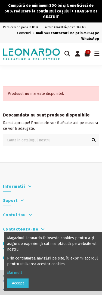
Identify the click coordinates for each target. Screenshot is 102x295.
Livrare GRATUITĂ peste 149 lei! (65, 27)
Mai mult (15, 272)
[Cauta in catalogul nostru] (93, 140)
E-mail (37, 33)
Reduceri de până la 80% (21, 27)
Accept (18, 283)
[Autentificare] (77, 54)
